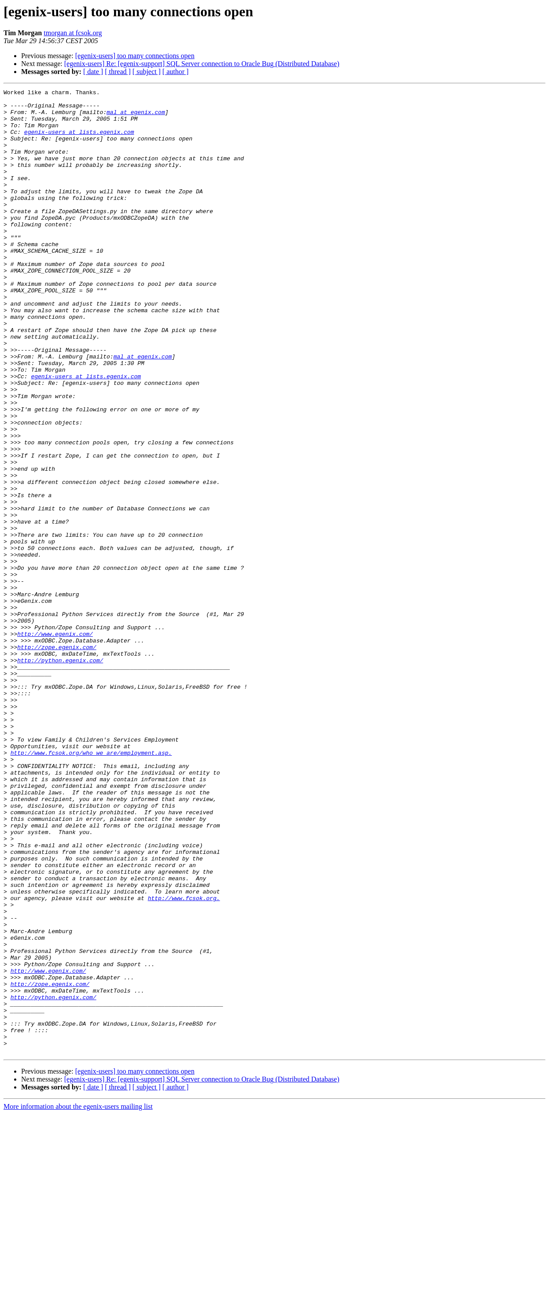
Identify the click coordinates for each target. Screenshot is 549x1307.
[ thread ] (118, 71)
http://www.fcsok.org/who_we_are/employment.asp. (91, 886)
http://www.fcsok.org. (184, 1060)
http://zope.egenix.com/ (56, 759)
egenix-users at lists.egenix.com (79, 141)
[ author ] (175, 71)
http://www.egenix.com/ (55, 743)
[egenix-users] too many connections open (135, 55)
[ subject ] (147, 71)
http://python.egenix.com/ (60, 775)
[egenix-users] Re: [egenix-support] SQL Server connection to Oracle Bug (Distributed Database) (201, 63)
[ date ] (93, 71)
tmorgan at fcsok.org (73, 33)
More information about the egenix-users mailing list (78, 1299)
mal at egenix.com (136, 117)
